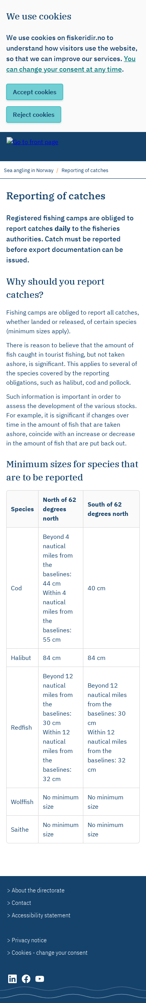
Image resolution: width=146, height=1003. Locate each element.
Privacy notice (29, 940)
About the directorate (38, 890)
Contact (21, 902)
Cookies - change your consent (50, 952)
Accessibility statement (41, 915)
